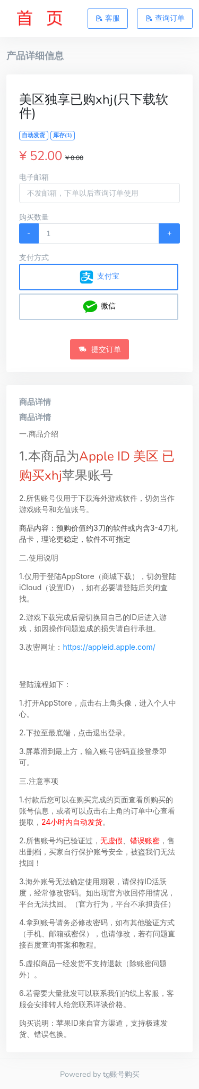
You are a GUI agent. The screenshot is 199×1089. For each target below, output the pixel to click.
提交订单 (100, 349)
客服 (108, 18)
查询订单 (165, 18)
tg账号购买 (121, 1074)
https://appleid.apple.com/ (109, 646)
